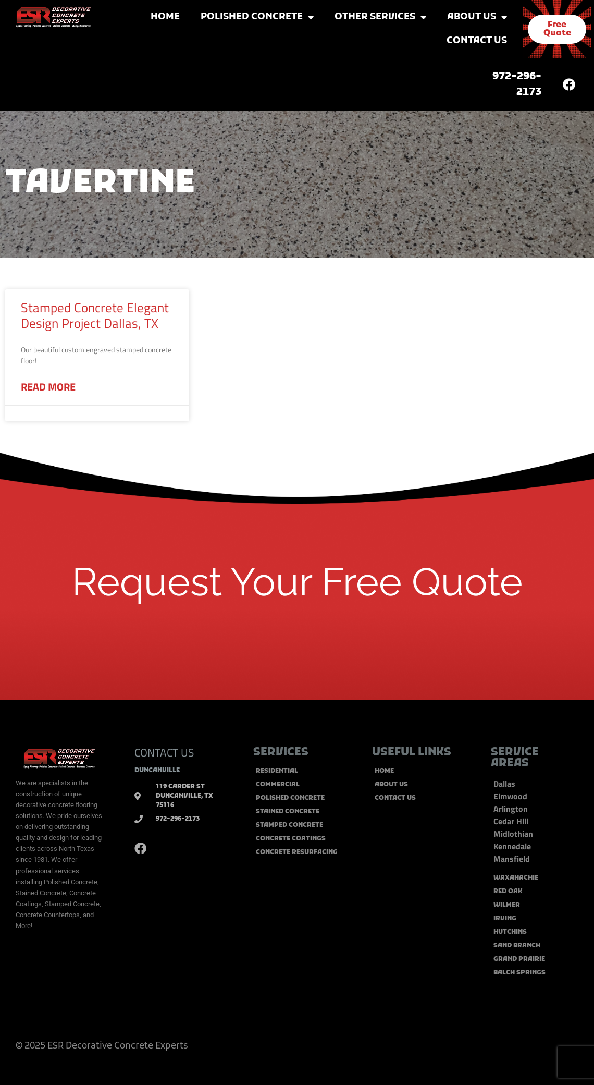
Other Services (380, 17)
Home (165, 17)
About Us (477, 17)
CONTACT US (164, 752)
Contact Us (477, 41)
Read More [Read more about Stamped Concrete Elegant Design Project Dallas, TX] (48, 387)
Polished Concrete (257, 17)
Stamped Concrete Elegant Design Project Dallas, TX (95, 315)
